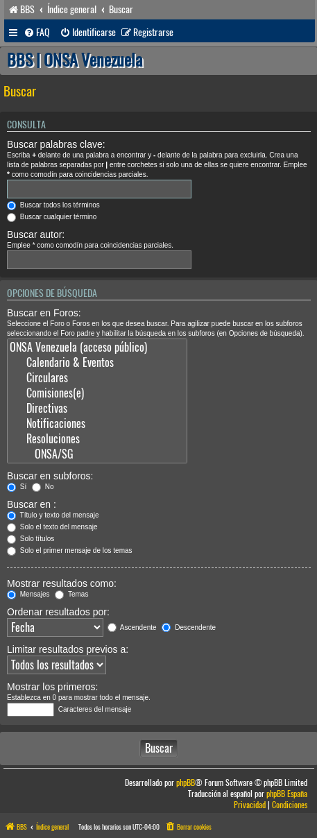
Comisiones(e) (97, 393)
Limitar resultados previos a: (67, 649)
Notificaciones (97, 423)
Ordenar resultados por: (58, 611)
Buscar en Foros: (44, 312)
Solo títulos (30, 538)
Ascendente (132, 627)
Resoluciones (97, 439)
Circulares (97, 378)
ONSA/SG (97, 454)
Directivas (97, 408)
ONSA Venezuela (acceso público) (97, 347)
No (43, 486)
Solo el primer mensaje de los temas (69, 550)
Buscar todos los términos (53, 205)
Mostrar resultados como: (62, 583)
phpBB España (286, 794)
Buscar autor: (36, 234)
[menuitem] (37, 32)
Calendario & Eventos (97, 362)
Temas (71, 594)
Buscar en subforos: (50, 475)
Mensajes (28, 594)
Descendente (189, 627)
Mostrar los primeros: (52, 686)
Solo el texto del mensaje (52, 527)
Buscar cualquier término (51, 217)
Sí (16, 486)
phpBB (185, 783)
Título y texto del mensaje (53, 515)
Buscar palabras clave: (56, 144)
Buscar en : (31, 504)
